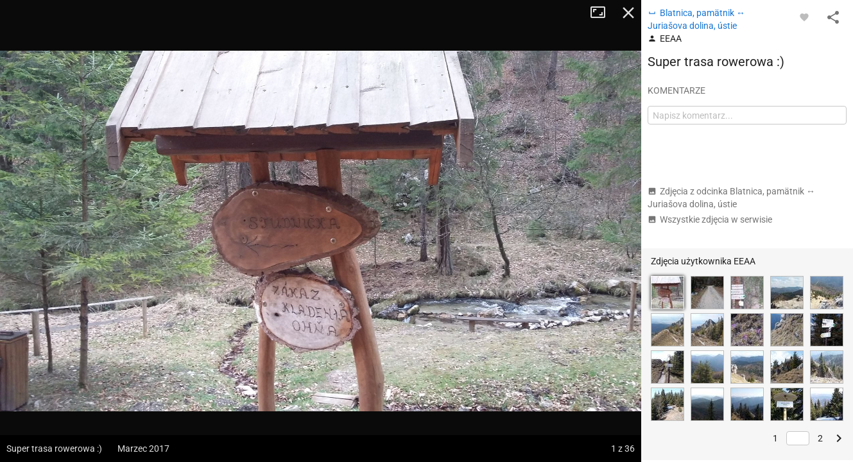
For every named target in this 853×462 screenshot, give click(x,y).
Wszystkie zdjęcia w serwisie (710, 219)
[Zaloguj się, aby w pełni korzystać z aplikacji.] (804, 17)
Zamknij (628, 13)
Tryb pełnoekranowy (603, 13)
